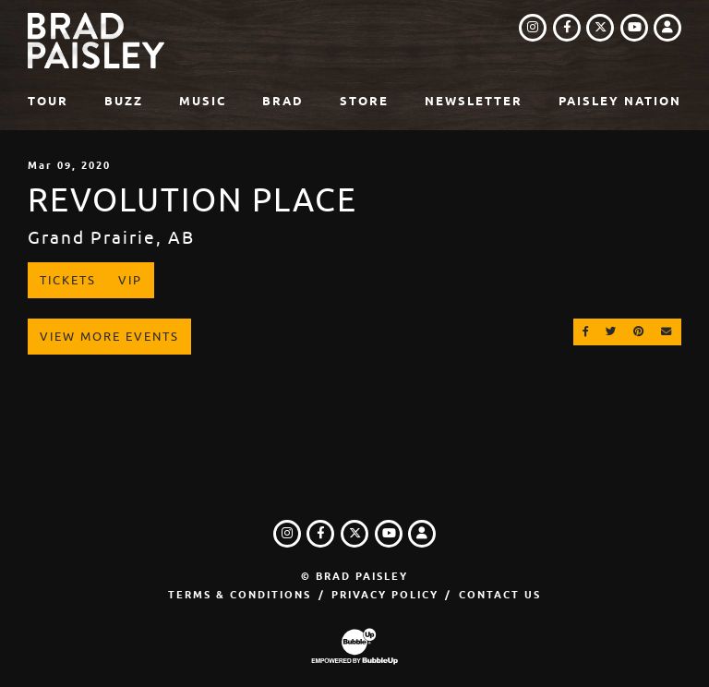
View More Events (109, 336)
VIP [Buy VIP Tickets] (130, 280)
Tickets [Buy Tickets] (68, 280)
